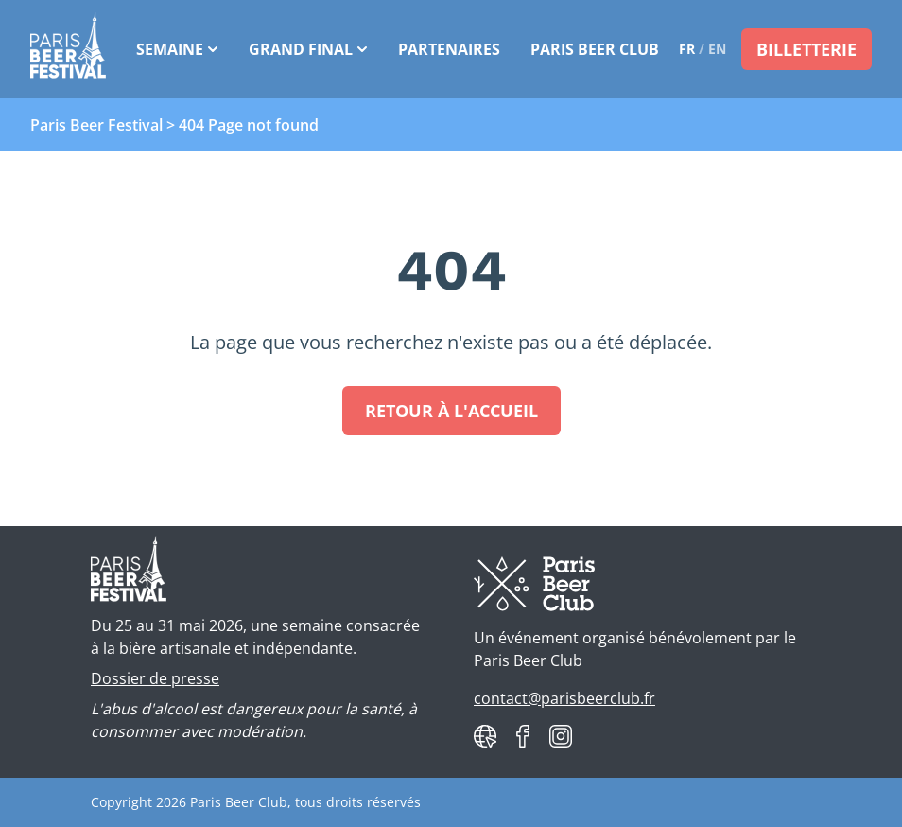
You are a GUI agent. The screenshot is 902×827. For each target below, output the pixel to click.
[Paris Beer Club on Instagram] (560, 736)
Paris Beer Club (594, 49)
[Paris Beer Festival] (68, 49)
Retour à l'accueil (451, 410)
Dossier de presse (155, 678)
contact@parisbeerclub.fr (564, 698)
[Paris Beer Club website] (485, 736)
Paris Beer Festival (96, 124)
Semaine (177, 49)
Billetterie (806, 49)
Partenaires (449, 49)
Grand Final (308, 49)
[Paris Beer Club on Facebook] (523, 736)
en (717, 49)
